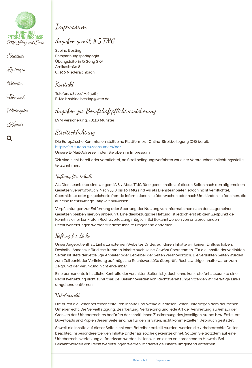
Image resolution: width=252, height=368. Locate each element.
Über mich (15, 97)
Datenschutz (141, 360)
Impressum (163, 360)
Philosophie (17, 111)
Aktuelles (14, 83)
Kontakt (15, 124)
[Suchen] (9, 138)
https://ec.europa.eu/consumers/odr (87, 147)
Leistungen (16, 70)
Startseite (15, 56)
